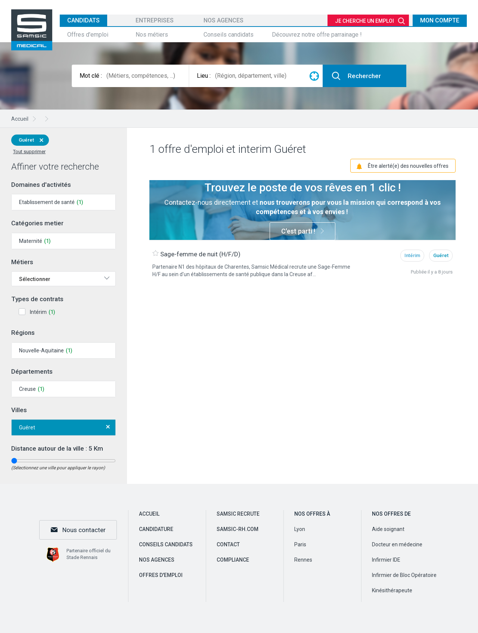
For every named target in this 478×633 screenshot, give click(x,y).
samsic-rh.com (237, 529)
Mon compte (439, 20)
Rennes (303, 560)
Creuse (27, 389)
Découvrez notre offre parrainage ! (317, 34)
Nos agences (223, 20)
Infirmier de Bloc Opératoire (404, 575)
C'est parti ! (298, 231)
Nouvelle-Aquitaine (41, 350)
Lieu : (204, 75)
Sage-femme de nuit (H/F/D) (200, 253)
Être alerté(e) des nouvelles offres (408, 166)
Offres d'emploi (87, 34)
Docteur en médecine (397, 544)
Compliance (233, 560)
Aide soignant (388, 529)
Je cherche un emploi (364, 21)
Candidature (156, 529)
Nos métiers (152, 34)
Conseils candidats (229, 34)
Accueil (149, 514)
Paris (300, 544)
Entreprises (155, 20)
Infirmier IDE (386, 560)
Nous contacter (84, 530)
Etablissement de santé (47, 202)
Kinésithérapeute (392, 590)
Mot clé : (91, 75)
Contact (228, 544)
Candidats (83, 20)
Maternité (30, 241)
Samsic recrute (238, 514)
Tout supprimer (29, 151)
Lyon (299, 529)
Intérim (38, 312)
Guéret (26, 140)
